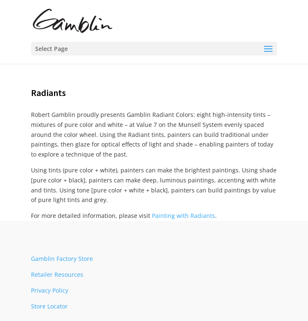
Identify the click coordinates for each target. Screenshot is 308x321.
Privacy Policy (49, 290)
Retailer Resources (57, 274)
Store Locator (49, 306)
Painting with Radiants (183, 216)
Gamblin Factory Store (62, 259)
